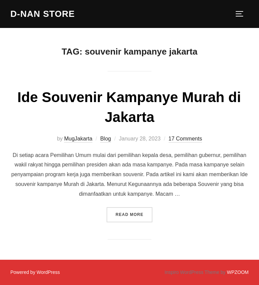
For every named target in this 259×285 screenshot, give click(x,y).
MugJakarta (78, 138)
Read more (134, 214)
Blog (105, 138)
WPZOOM (238, 272)
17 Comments (185, 138)
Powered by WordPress (35, 272)
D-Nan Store (42, 14)
